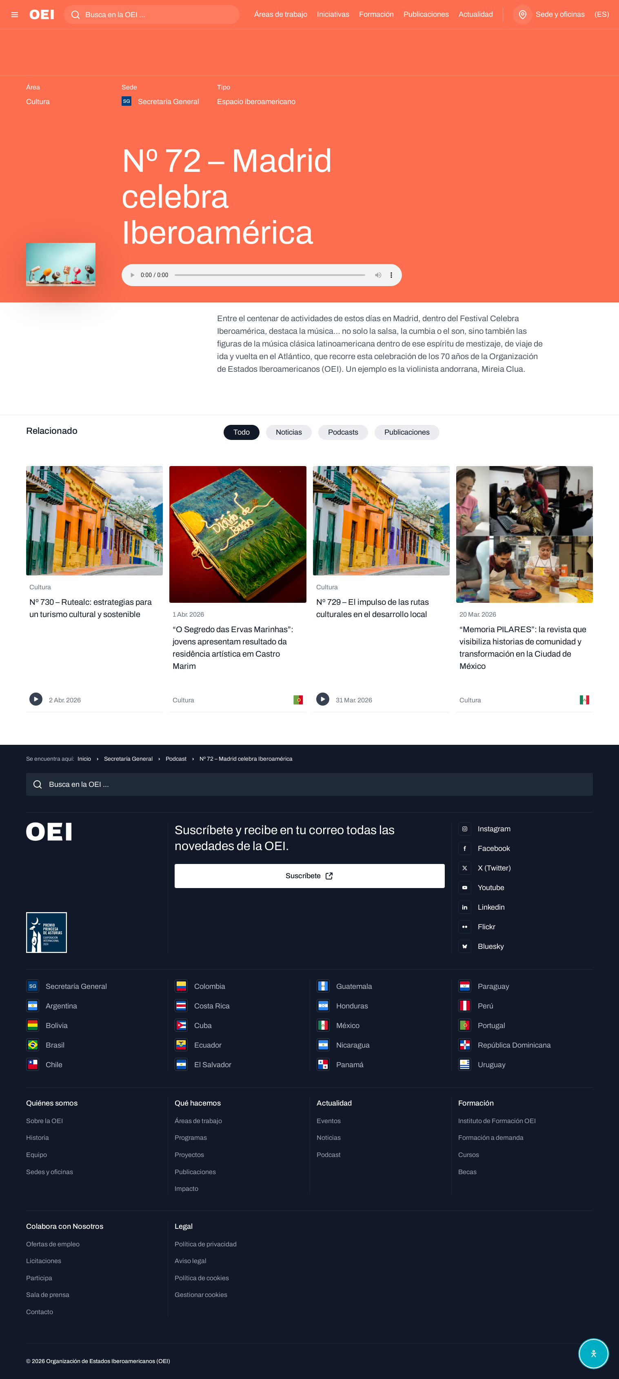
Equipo (36, 1154)
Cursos (468, 1154)
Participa (39, 1278)
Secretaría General (128, 759)
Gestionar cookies (201, 1294)
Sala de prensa (47, 1294)
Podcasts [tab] (343, 432)
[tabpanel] (309, 589)
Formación (376, 14)
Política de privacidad (206, 1244)
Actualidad (476, 14)
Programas (191, 1137)
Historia (37, 1137)
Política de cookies (202, 1278)
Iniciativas (333, 14)
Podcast (176, 759)
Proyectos (189, 1154)
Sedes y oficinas (49, 1171)
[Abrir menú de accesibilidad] (593, 1353)
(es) (602, 14)
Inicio (84, 759)
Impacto (186, 1188)
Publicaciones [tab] (407, 432)
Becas (467, 1171)
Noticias (329, 1137)
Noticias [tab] (289, 432)
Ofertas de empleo (53, 1244)
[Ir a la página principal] (41, 14)
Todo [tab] (241, 432)
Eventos (329, 1120)
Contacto (39, 1311)
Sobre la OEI (44, 1120)
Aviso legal (190, 1260)
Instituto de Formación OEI (497, 1120)
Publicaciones (426, 14)
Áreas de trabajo (280, 14)
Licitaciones (43, 1260)
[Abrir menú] (15, 15)
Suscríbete (310, 876)
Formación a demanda (491, 1137)
